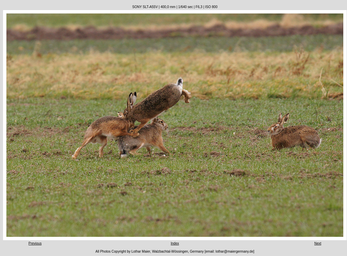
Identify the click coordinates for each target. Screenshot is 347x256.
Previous (35, 243)
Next (317, 243)
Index (175, 243)
